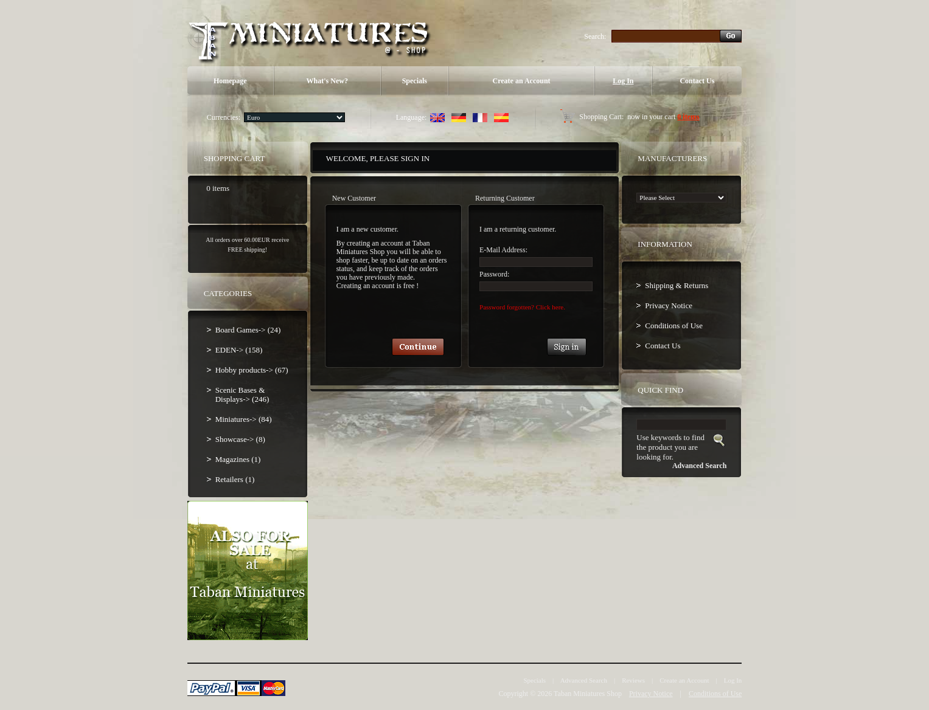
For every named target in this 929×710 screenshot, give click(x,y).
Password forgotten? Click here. (522, 307)
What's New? (327, 81)
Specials (414, 81)
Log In (623, 81)
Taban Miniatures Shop (588, 693)
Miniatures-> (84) (243, 419)
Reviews (633, 680)
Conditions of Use (674, 325)
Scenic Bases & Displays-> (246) (242, 394)
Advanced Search (583, 680)
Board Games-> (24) (248, 329)
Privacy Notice (668, 305)
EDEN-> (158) (239, 349)
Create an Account (521, 81)
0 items (688, 116)
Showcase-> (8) (240, 439)
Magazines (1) (238, 459)
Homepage (230, 81)
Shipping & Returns (676, 285)
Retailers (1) (235, 479)
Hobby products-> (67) (251, 369)
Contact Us (697, 81)
